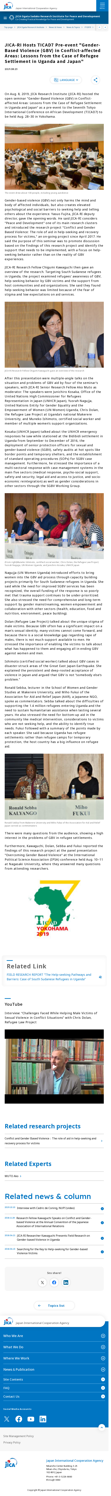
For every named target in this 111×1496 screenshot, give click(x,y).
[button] (65, 80)
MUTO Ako (14, 1176)
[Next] (105, 27)
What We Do (13, 1347)
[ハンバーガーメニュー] (102, 4)
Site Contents (13, 1379)
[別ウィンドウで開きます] (42, 1282)
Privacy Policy (11, 1442)
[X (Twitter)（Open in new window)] (6, 1419)
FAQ (6, 1388)
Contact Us (11, 1396)
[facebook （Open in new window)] (18, 1419)
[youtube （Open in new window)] (30, 1419)
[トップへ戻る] (101, 1427)
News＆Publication (18, 1369)
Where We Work (16, 1358)
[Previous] (99, 27)
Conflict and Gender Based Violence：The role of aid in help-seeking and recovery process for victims (54, 1141)
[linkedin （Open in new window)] (43, 1419)
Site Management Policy (18, 1436)
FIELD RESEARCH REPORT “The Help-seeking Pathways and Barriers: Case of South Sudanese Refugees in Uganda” (54, 977)
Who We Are (13, 1336)
